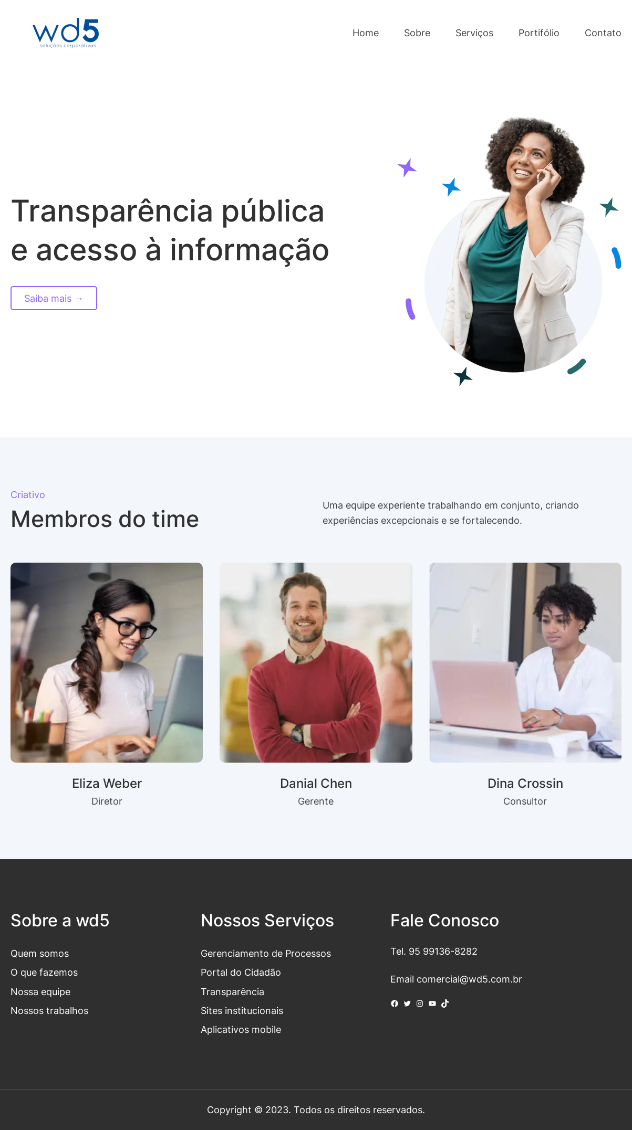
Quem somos (40, 953)
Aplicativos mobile (241, 1029)
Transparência (232, 991)
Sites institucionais (242, 1010)
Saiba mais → (54, 298)
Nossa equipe (40, 991)
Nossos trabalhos (49, 1010)
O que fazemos (44, 972)
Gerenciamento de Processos (266, 953)
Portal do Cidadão (241, 972)
